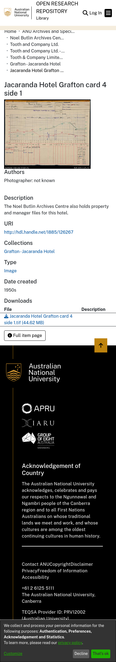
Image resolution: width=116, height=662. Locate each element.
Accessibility (35, 577)
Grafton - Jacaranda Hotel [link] (35, 64)
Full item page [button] (25, 335)
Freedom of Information (62, 570)
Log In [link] (95, 12)
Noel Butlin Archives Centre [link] (37, 37)
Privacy (29, 570)
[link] (29, 251)
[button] (85, 13)
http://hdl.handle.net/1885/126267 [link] (38, 232)
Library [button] (42, 18)
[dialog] (58, 641)
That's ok (101, 653)
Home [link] (10, 31)
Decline (81, 653)
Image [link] (10, 270)
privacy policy (70, 643)
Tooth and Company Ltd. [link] (34, 44)
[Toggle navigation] (108, 13)
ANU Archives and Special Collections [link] (49, 31)
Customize (13, 653)
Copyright (59, 564)
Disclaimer (81, 564)
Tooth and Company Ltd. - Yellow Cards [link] (37, 51)
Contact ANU (35, 564)
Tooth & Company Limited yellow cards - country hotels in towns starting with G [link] (37, 57)
